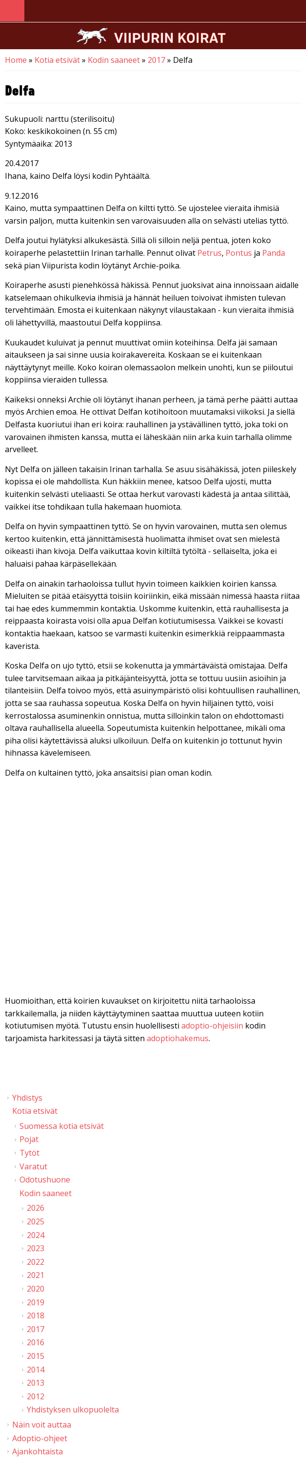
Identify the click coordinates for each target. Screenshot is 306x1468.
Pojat (28, 1139)
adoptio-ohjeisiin (212, 1025)
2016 (35, 1342)
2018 (35, 1315)
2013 (35, 1382)
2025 (35, 1221)
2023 (35, 1248)
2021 (35, 1275)
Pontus (239, 253)
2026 (35, 1207)
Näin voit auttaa (41, 1424)
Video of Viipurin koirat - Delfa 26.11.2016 (153, 889)
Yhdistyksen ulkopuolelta (73, 1409)
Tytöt (29, 1152)
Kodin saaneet (114, 60)
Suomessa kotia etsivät (61, 1126)
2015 (35, 1356)
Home (16, 60)
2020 (35, 1288)
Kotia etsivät (57, 60)
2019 (35, 1302)
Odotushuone (44, 1179)
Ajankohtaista (37, 1451)
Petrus (209, 253)
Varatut (33, 1166)
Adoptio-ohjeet (39, 1438)
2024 (35, 1235)
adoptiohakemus (178, 1038)
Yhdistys (27, 1097)
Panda (273, 253)
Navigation (12, 11)
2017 (156, 60)
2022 (35, 1262)
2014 (35, 1369)
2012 (35, 1396)
